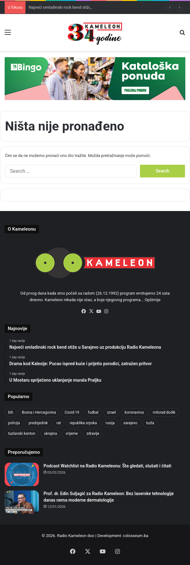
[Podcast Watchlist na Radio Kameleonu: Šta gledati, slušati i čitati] (22, 474)
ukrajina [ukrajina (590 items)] (50, 433)
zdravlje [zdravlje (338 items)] (92, 433)
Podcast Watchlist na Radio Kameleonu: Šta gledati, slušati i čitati (107, 465)
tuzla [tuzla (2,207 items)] (150, 423)
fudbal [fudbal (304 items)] (93, 412)
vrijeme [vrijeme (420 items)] (72, 433)
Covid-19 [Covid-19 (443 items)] (72, 412)
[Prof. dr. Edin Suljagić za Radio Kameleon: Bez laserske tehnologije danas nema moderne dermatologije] (22, 502)
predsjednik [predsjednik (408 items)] (38, 423)
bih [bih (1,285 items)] (10, 412)
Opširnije (152, 299)
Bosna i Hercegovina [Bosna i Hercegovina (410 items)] (39, 412)
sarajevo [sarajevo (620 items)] (130, 423)
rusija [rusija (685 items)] (110, 423)
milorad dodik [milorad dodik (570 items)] (164, 412)
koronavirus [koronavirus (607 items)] (134, 412)
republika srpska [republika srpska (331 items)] (83, 423)
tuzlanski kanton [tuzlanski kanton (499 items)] (21, 433)
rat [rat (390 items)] (59, 423)
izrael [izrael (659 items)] (111, 412)
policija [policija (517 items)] (14, 423)
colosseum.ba (135, 535)
